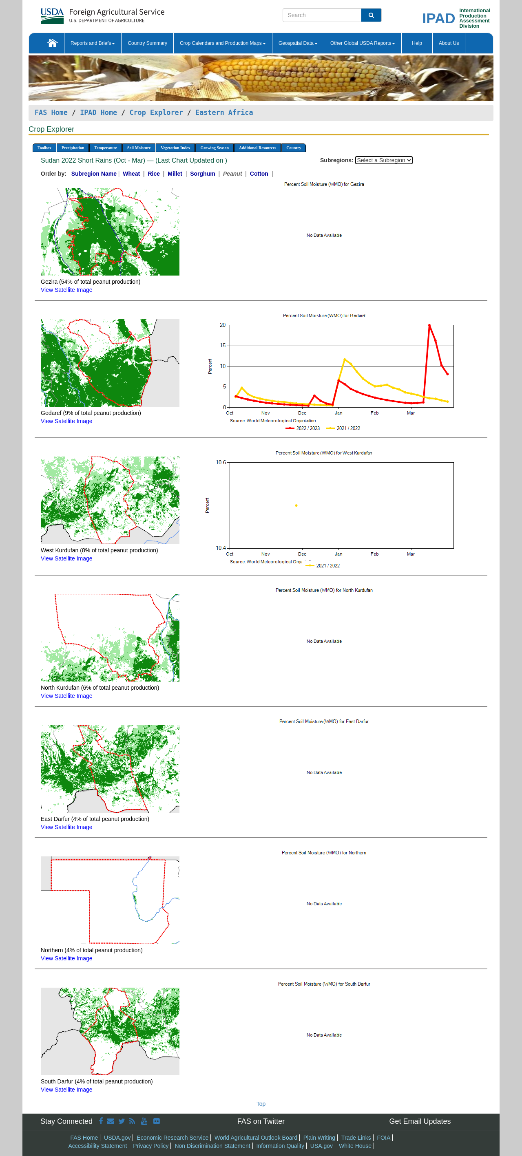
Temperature (105, 148)
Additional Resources (257, 148)
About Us (449, 43)
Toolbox (44, 148)
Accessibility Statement (98, 1146)
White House (355, 1146)
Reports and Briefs (93, 43)
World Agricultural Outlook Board (256, 1137)
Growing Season (214, 148)
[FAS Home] (82, 13)
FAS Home (51, 112)
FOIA (384, 1137)
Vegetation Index (175, 148)
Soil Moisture (138, 148)
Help (417, 43)
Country (293, 148)
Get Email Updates (420, 1121)
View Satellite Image (67, 290)
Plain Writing (319, 1137)
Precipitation (73, 148)
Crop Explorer (156, 112)
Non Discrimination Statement (212, 1146)
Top (261, 1104)
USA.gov (321, 1146)
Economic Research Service (172, 1137)
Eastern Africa (224, 112)
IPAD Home (98, 112)
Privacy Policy (150, 1146)
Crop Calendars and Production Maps (223, 43)
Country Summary (147, 43)
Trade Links (356, 1137)
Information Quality (280, 1146)
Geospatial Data (298, 43)
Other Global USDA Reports (362, 43)
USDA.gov (117, 1137)
